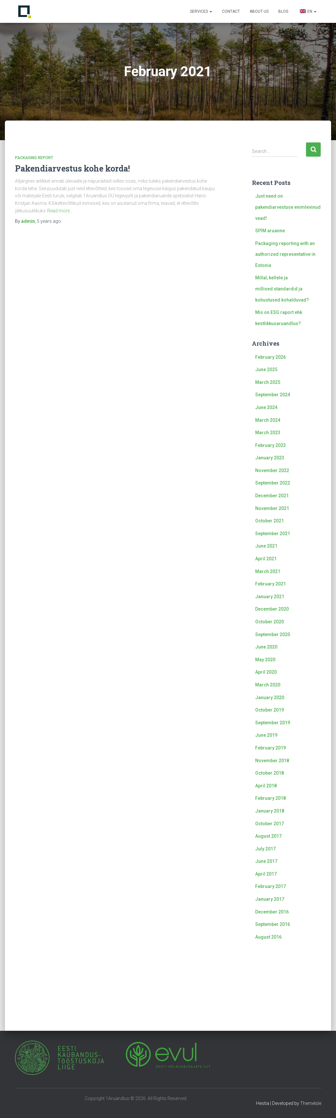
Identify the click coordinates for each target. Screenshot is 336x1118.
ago (49, 221)
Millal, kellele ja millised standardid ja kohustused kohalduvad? (282, 288)
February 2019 (270, 747)
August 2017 (268, 836)
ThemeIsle (310, 1103)
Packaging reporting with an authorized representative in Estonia (285, 254)
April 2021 (266, 558)
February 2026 (270, 357)
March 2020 (267, 684)
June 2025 (266, 369)
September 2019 (272, 722)
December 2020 (272, 609)
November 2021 (272, 508)
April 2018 (266, 785)
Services (201, 11)
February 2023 (270, 445)
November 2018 (272, 760)
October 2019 (269, 710)
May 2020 (265, 659)
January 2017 (269, 899)
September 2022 (272, 482)
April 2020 (266, 672)
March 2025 (267, 382)
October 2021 (269, 520)
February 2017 (270, 886)
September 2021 (272, 533)
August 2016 (268, 937)
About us (259, 11)
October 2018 (269, 773)
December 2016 (272, 911)
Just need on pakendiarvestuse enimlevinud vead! (288, 207)
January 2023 (269, 457)
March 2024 (267, 420)
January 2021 (269, 596)
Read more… (60, 210)
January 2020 (269, 697)
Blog (283, 11)
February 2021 (270, 583)
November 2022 (272, 470)
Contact (231, 11)
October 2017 (269, 823)
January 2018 (269, 811)
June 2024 (266, 407)
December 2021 (272, 495)
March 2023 (267, 432)
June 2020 (266, 646)
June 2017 (266, 861)
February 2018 (270, 798)
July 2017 (265, 848)
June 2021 (266, 546)
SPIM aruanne (270, 230)
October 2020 (269, 621)
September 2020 (272, 634)
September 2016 (272, 924)
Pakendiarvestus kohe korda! (72, 168)
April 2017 (266, 874)
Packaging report (34, 158)
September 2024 (272, 394)
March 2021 (267, 571)
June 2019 (266, 735)
